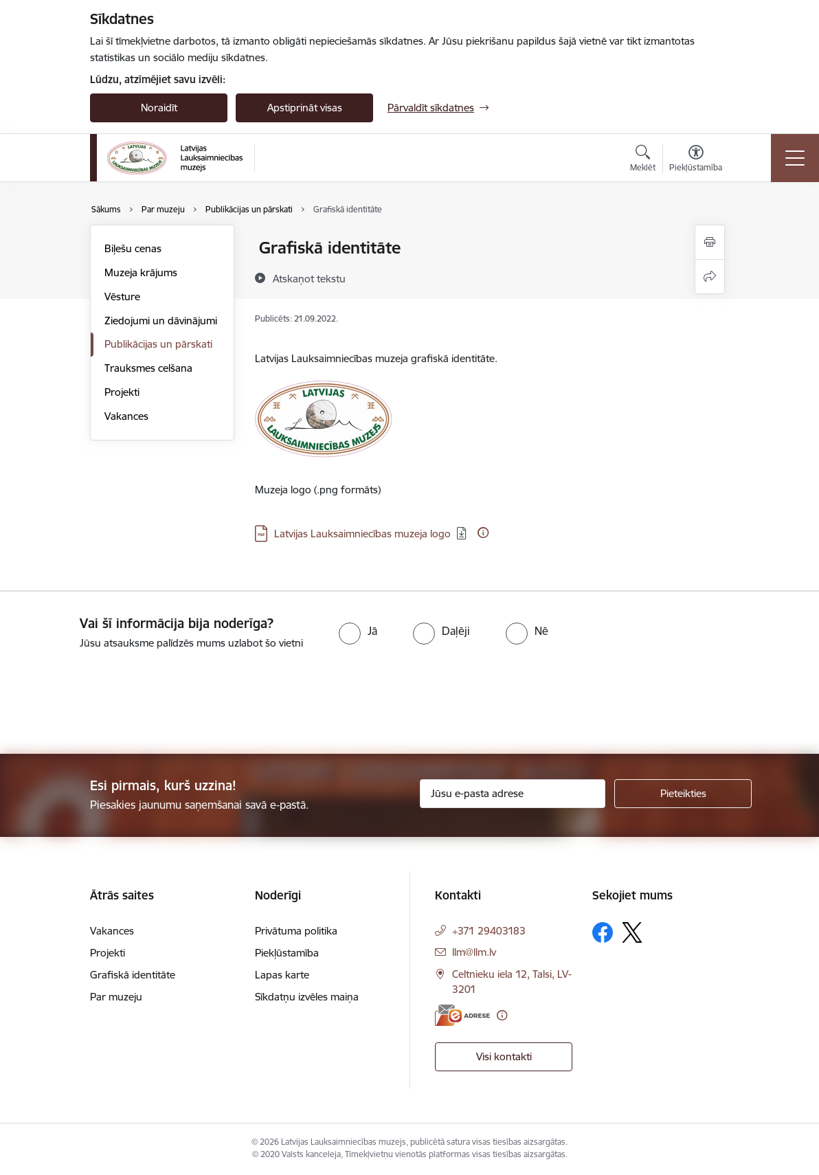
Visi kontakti (504, 1056)
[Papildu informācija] (483, 532)
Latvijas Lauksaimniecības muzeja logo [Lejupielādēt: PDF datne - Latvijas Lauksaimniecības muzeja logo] (362, 533)
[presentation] (114, 703)
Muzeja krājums (140, 272)
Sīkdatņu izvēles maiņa (307, 996)
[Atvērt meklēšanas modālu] (642, 160)
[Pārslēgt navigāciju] (795, 158)
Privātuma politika (296, 930)
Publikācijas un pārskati (158, 343)
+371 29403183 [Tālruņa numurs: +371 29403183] (489, 930)
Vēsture (122, 296)
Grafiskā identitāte (132, 974)
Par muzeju (116, 996)
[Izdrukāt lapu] (709, 242)
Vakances (126, 416)
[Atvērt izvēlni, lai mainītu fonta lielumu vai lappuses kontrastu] (695, 160)
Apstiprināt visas (304, 107)
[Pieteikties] (683, 793)
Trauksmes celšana (148, 367)
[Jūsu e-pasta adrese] (512, 793)
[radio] (358, 631)
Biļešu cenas (132, 248)
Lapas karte (282, 974)
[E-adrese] (462, 1015)
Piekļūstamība (287, 952)
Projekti (121, 392)
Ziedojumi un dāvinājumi (160, 320)
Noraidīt (159, 107)
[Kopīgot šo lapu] (709, 276)
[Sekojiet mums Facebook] (602, 932)
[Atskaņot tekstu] (309, 278)
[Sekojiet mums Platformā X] (632, 932)
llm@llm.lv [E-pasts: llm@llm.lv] (474, 952)
